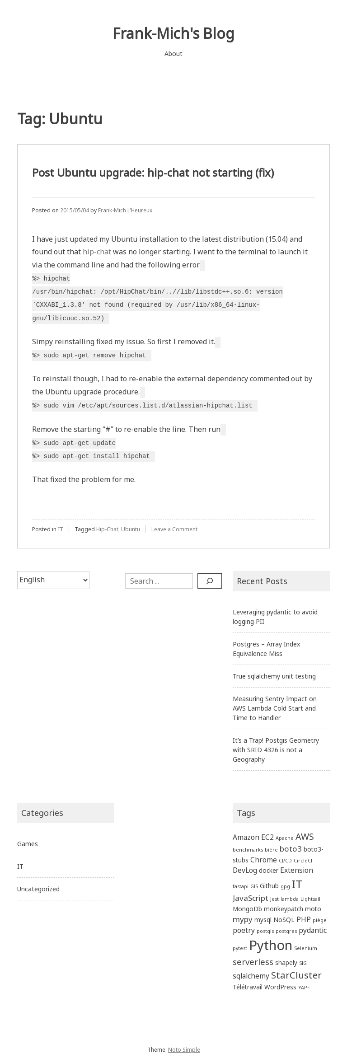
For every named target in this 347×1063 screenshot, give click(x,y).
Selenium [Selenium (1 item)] (305, 948)
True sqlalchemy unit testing (274, 676)
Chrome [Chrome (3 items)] (263, 860)
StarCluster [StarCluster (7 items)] (296, 975)
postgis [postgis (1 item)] (265, 931)
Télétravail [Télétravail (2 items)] (248, 987)
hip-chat (97, 252)
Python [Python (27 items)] (270, 945)
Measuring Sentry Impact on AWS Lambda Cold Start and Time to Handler (275, 708)
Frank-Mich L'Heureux (125, 210)
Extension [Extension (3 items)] (296, 870)
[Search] (209, 581)
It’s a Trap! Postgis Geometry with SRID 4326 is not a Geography (276, 749)
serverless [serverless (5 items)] (253, 961)
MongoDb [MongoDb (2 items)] (247, 908)
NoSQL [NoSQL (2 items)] (284, 919)
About (173, 53)
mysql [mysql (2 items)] (263, 919)
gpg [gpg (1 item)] (285, 886)
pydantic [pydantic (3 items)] (313, 930)
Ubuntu (130, 529)
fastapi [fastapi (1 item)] (241, 886)
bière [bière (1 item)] (271, 850)
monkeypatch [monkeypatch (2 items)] (283, 908)
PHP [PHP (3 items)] (303, 919)
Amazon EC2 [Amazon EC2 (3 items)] (253, 837)
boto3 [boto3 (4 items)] (291, 848)
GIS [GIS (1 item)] (254, 886)
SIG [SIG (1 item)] (303, 963)
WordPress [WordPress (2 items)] (280, 987)
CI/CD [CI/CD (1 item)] (285, 860)
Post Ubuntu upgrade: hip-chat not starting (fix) (153, 172)
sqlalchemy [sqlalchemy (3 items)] (251, 976)
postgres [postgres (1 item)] (286, 931)
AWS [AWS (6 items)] (304, 836)
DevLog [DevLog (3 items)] (245, 870)
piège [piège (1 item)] (320, 920)
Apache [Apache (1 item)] (285, 838)
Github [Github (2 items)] (269, 885)
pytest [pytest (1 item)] (240, 948)
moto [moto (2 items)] (313, 908)
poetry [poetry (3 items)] (244, 930)
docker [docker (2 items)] (268, 870)
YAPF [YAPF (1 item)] (304, 987)
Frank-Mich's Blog (173, 33)
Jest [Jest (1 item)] (274, 899)
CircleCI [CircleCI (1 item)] (303, 860)
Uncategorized (38, 889)
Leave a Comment (174, 529)
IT (60, 529)
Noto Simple (184, 1050)
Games (27, 843)
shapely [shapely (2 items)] (286, 962)
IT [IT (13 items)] (297, 883)
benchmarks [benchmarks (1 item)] (248, 850)
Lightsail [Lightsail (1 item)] (310, 899)
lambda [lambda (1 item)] (290, 899)
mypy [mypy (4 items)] (243, 919)
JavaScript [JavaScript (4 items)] (250, 898)
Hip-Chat (107, 529)
